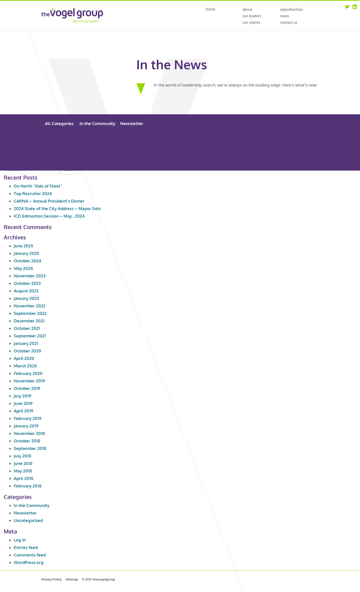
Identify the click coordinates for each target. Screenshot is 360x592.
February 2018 (28, 485)
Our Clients (251, 22)
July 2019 (22, 395)
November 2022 (30, 305)
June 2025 (23, 245)
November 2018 (29, 433)
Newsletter (131, 123)
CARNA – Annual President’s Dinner (49, 201)
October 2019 (27, 388)
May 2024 (23, 268)
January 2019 (26, 425)
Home (210, 9)
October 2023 (27, 283)
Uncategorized (28, 520)
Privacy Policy (51, 579)
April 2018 (23, 478)
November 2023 (30, 275)
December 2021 (29, 320)
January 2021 (26, 343)
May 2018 (23, 470)
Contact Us (288, 22)
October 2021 (27, 328)
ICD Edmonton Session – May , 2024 (49, 216)
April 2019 (23, 410)
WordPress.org (29, 562)
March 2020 (25, 365)
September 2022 (30, 313)
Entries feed (26, 547)
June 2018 (23, 463)
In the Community (97, 123)
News (284, 16)
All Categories (59, 123)
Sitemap (72, 579)
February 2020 (28, 373)
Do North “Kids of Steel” (38, 186)
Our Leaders (251, 16)
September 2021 (30, 335)
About (247, 9)
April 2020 (24, 358)
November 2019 (29, 380)
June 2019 (23, 403)
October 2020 (27, 350)
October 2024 (27, 260)
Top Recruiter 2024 (33, 193)
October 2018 (27, 440)
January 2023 (26, 298)
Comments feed (30, 554)
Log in (20, 539)
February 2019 (28, 418)
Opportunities (291, 9)
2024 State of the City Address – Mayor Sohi (57, 208)
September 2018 (30, 448)
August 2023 (26, 290)
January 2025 (26, 253)
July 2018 (22, 455)
